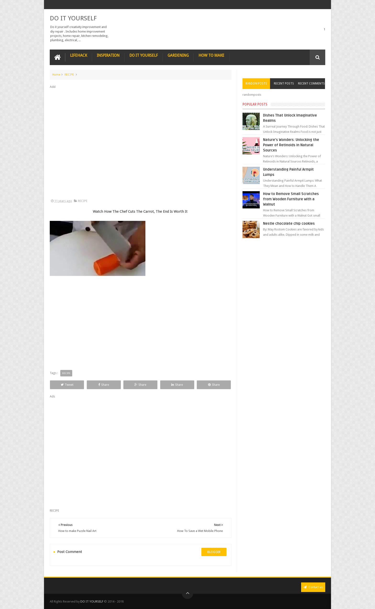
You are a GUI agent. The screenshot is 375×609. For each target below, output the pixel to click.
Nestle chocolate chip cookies (289, 223)
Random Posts (256, 83)
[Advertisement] (141, 144)
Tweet (67, 384)
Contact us (313, 587)
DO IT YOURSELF (73, 18)
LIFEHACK (78, 55)
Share (103, 384)
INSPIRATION (108, 55)
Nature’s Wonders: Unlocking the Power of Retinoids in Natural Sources (291, 145)
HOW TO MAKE (211, 55)
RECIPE (69, 74)
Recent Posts (284, 83)
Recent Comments (311, 83)
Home (56, 74)
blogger (214, 552)
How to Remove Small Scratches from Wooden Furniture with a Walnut (291, 199)
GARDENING (178, 55)
